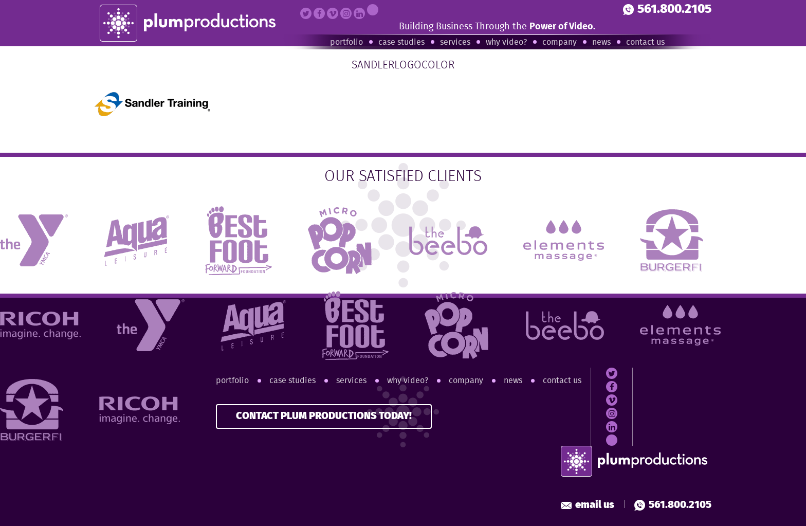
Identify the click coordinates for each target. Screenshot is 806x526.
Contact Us (645, 42)
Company (559, 42)
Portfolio (346, 42)
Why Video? (506, 42)
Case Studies (401, 42)
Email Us (587, 505)
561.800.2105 (667, 9)
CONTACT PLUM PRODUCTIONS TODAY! (324, 416)
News (601, 42)
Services (455, 42)
